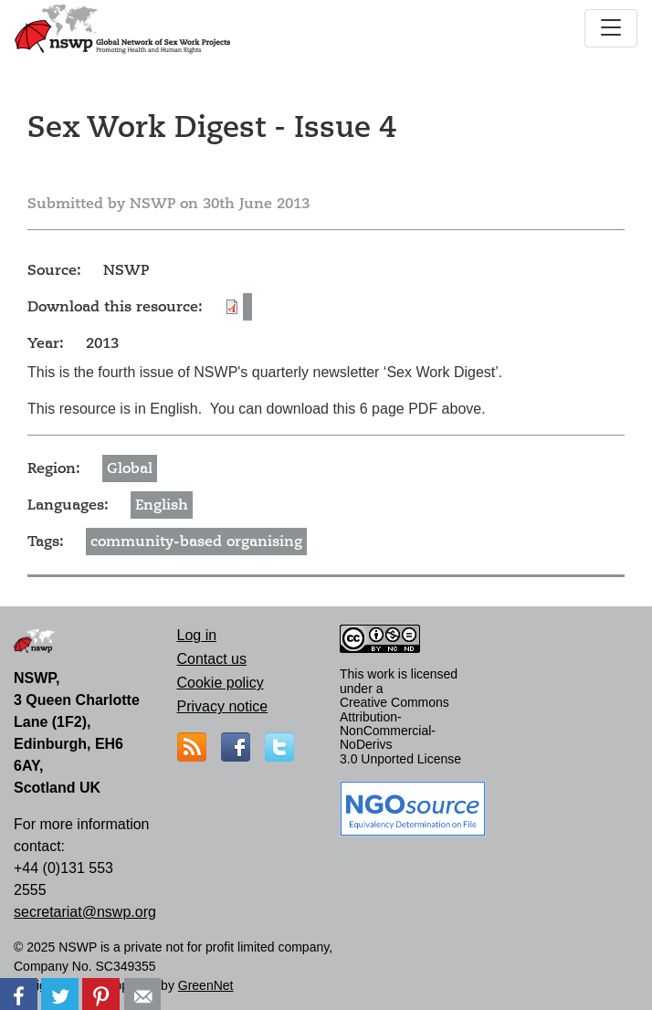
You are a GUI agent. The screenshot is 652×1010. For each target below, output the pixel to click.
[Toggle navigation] (610, 28)
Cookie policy (220, 682)
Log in (197, 635)
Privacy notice (222, 706)
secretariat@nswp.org (85, 912)
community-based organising (196, 541)
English (161, 505)
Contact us (212, 659)
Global (129, 468)
